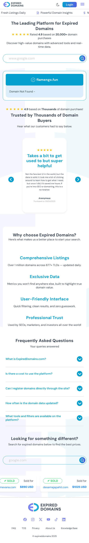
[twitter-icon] (40, 519)
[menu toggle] (82, 4)
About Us (50, 528)
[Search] (82, 58)
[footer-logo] (44, 507)
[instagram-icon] (32, 519)
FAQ (14, 528)
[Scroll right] (78, 179)
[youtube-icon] (48, 519)
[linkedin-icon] (63, 519)
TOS (24, 528)
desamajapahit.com (56, 487)
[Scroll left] (11, 179)
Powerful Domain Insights (55, 13)
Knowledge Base (69, 528)
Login (69, 4)
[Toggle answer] (79, 359)
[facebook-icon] (25, 519)
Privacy (35, 528)
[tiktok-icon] (56, 519)
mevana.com (8, 487)
